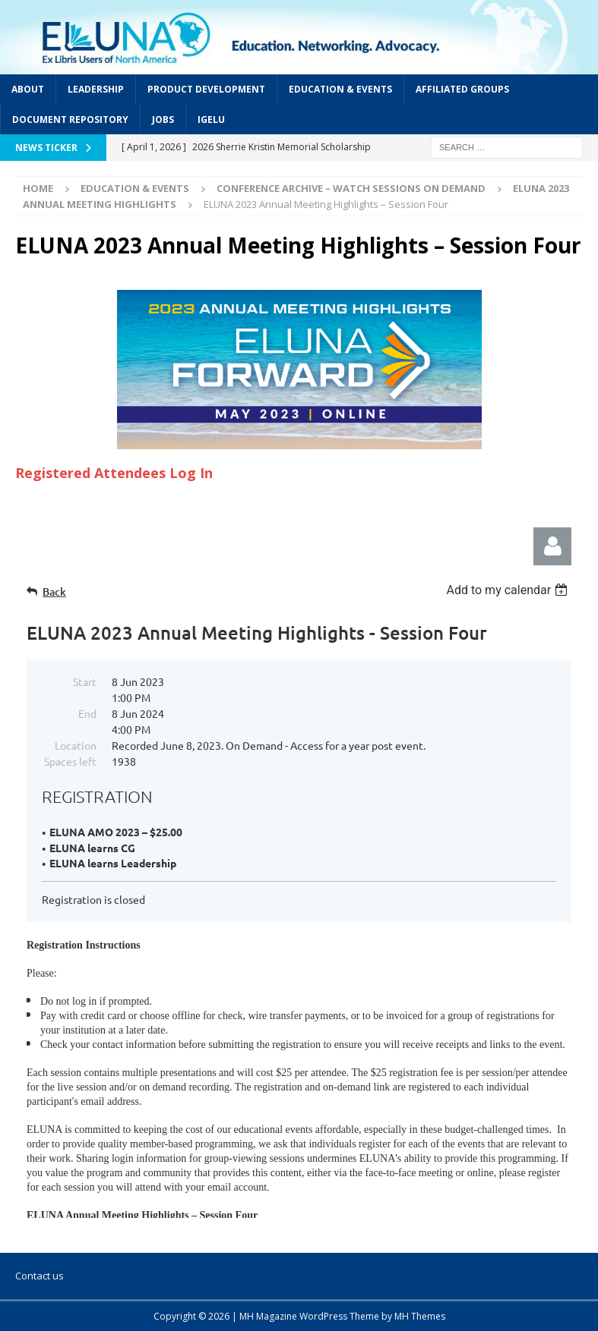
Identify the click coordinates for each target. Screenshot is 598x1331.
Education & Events (340, 89)
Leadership (96, 89)
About (27, 89)
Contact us (39, 1275)
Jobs (163, 119)
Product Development (206, 89)
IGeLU (211, 119)
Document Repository (70, 119)
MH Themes (419, 1316)
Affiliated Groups (462, 89)
